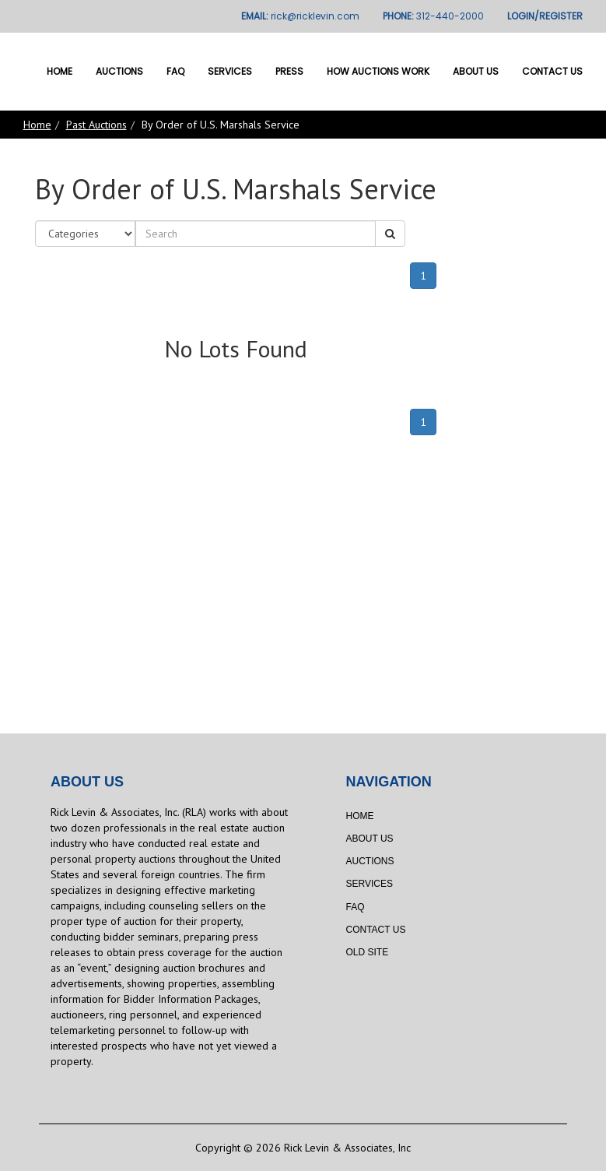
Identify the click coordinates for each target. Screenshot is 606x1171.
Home (59, 71)
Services (230, 71)
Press (289, 71)
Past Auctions (96, 125)
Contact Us (552, 71)
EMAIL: (300, 16)
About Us (476, 71)
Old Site (367, 952)
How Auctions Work (378, 71)
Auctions (119, 71)
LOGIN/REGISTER (545, 16)
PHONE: (433, 16)
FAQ (175, 71)
